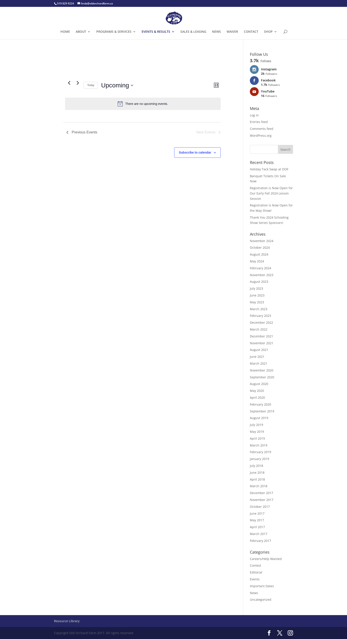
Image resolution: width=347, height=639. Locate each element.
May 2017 (257, 520)
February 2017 (260, 541)
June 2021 (257, 356)
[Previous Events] (69, 82)
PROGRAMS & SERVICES (113, 32)
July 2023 (256, 288)
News (254, 593)
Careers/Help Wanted (266, 559)
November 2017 (261, 500)
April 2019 (257, 438)
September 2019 (262, 411)
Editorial (256, 572)
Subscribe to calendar (195, 152)
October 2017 (260, 506)
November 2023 (261, 275)
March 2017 (258, 534)
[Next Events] (77, 82)
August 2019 (259, 418)
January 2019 (259, 459)
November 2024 (261, 241)
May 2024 (257, 261)
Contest (255, 565)
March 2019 (258, 445)
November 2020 (261, 370)
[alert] (143, 104)
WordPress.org (261, 135)
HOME (65, 32)
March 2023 (258, 309)
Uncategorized (260, 599)
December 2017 (261, 493)
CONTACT (251, 32)
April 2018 (257, 479)
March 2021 (258, 363)
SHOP (268, 32)
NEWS (216, 32)
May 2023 (257, 302)
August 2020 (259, 384)
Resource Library (67, 621)
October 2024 (260, 247)
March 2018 (258, 486)
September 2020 (262, 377)
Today (90, 85)
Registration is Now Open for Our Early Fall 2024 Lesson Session (271, 193)
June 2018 (257, 472)
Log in (254, 115)
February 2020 (260, 404)
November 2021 (261, 343)
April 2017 (257, 527)
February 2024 (260, 268)
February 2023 (260, 316)
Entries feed (259, 122)
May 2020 (257, 391)
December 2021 (261, 336)
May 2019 (257, 431)
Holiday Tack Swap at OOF (269, 169)
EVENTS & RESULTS (156, 32)
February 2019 (260, 452)
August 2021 (259, 350)
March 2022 (258, 329)
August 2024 (259, 254)
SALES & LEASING (193, 32)
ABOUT (81, 32)
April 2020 (257, 397)
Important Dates (262, 586)
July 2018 (256, 466)
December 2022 (261, 322)
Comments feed (261, 129)
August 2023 (259, 281)
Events (255, 579)
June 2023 (257, 295)
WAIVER (232, 32)
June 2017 (257, 513)
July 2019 (256, 425)
